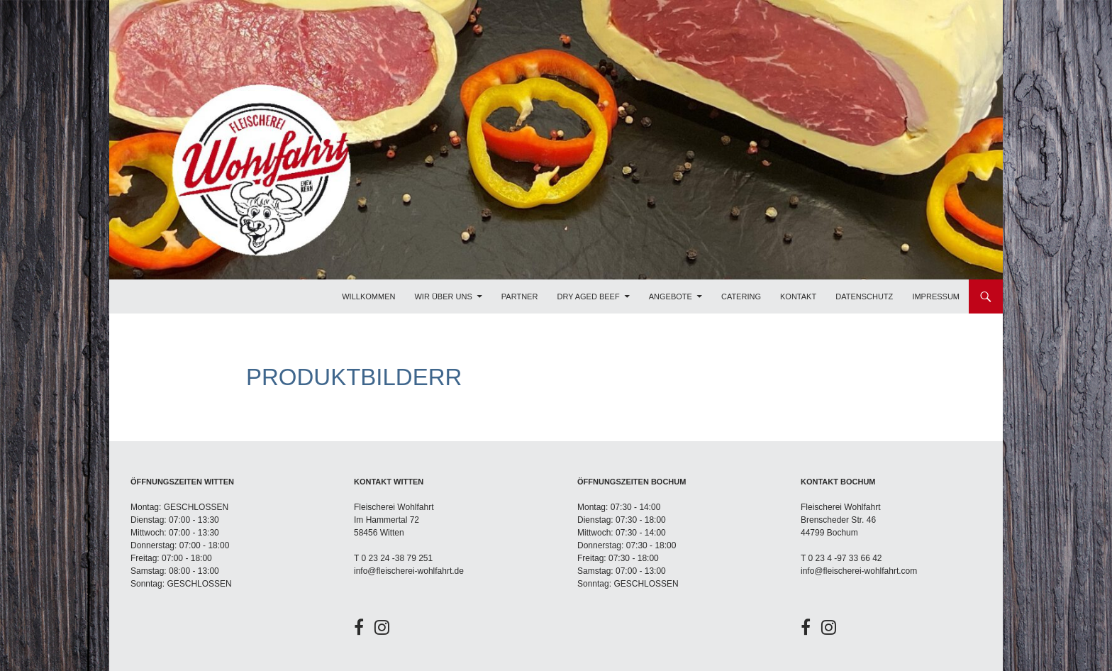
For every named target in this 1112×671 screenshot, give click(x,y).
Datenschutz (864, 296)
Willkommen (368, 296)
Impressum (936, 296)
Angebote (670, 296)
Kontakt (798, 296)
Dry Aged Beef (588, 296)
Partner (519, 296)
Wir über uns (443, 296)
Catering (741, 296)
